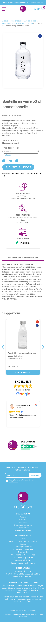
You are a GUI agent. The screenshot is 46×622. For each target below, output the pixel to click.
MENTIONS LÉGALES (23, 576)
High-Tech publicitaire (23, 549)
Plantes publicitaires (23, 546)
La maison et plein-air (23, 557)
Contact (23, 519)
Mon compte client (23, 571)
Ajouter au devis (18, 167)
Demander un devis (23, 525)
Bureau (23, 544)
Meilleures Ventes (23, 530)
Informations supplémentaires (23, 258)
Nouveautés (23, 527)
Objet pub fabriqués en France (23, 541)
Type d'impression (10, 148)
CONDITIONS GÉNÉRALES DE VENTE (23, 574)
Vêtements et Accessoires (23, 555)
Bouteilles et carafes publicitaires (17, 23)
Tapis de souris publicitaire (23, 563)
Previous (2, 347)
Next (43, 347)
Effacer (8, 155)
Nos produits (16, 21)
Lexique (23, 522)
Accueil (5, 21)
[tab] (23, 258)
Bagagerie (23, 552)
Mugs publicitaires (23, 560)
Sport (23, 538)
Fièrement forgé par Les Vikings (23, 610)
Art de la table (31, 21)
